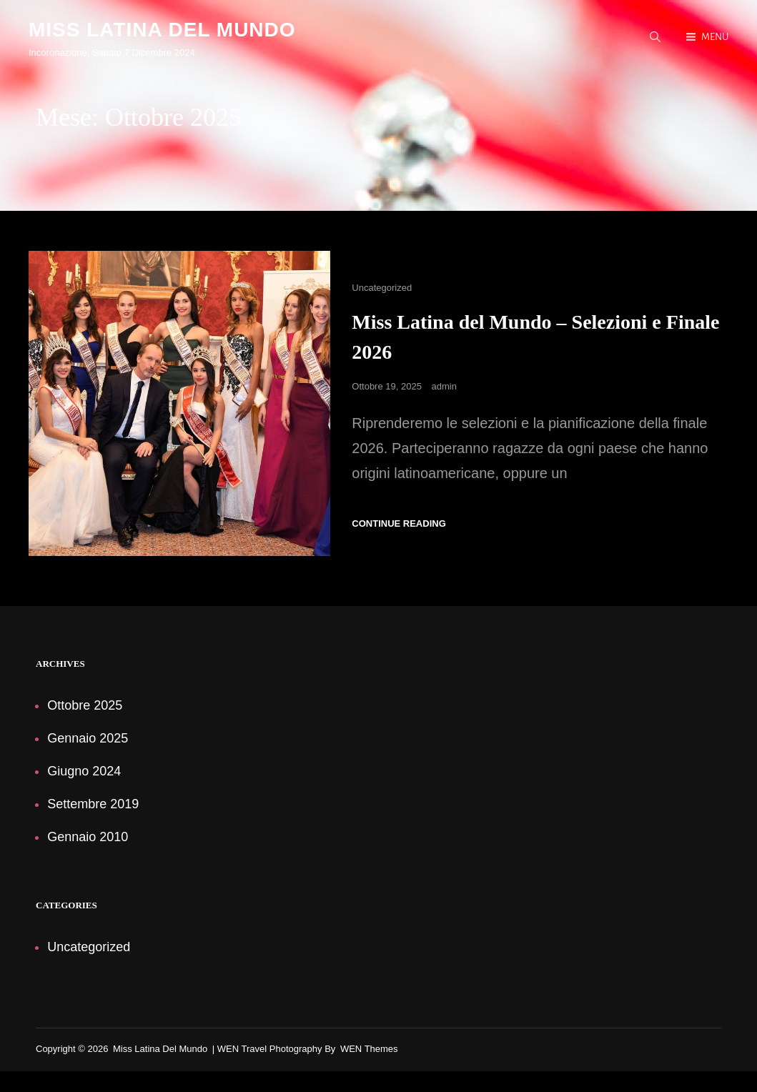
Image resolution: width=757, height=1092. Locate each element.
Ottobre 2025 (84, 706)
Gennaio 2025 (87, 739)
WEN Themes (369, 1049)
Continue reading (398, 524)
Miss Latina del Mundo (162, 30)
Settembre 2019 (93, 805)
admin (444, 387)
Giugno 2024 (84, 772)
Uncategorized (382, 288)
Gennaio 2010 (87, 837)
